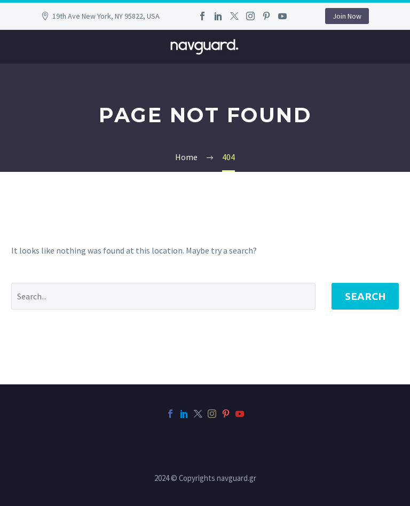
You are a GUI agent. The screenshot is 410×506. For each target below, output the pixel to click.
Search (365, 296)
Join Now (347, 16)
